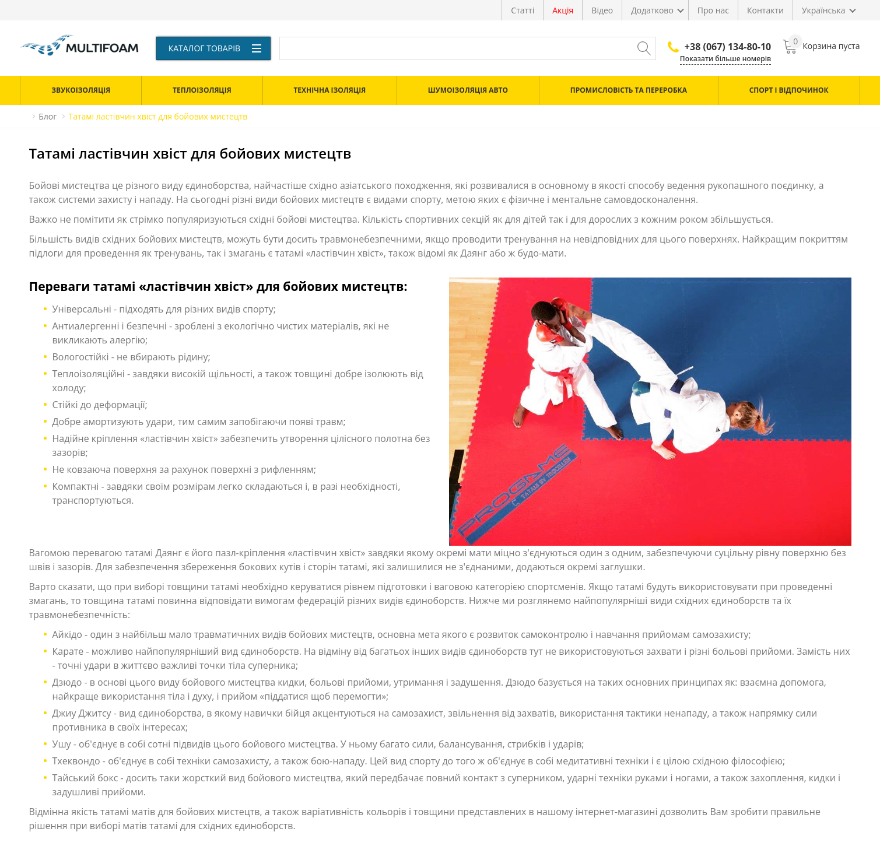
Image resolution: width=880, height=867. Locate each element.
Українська (824, 10)
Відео (602, 10)
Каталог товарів (215, 48)
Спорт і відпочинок (789, 90)
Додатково (652, 10)
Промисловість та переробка (628, 90)
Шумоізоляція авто (468, 90)
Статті (522, 10)
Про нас (713, 10)
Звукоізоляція (80, 90)
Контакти (765, 10)
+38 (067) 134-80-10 (719, 46)
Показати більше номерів (725, 59)
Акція (562, 10)
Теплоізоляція (202, 90)
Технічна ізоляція (329, 90)
